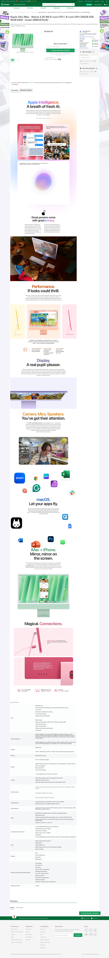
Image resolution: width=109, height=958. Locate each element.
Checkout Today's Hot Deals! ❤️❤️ (9, 1)
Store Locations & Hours (17, 931)
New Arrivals (29, 934)
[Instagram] (91, 936)
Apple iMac (34, 12)
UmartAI (43, 8)
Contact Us (43, 947)
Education (56, 8)
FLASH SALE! (33, 1)
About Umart (14, 929)
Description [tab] (14, 90)
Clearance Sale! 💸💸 (24, 1)
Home (11, 12)
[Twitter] (91, 931)
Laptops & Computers (20, 12)
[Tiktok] (95, 931)
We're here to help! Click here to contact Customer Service (33, 918)
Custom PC (97, 1)
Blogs (102, 1)
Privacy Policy (95, 954)
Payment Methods (44, 939)
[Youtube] (86, 936)
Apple (28, 12)
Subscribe (78, 935)
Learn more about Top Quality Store (87, 36)
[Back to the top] (103, 913)
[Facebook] (86, 931)
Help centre (86, 918)
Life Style (30, 8)
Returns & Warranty (45, 942)
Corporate (70, 8)
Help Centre (43, 937)
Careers (13, 934)
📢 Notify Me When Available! (60, 50)
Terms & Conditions (66, 53)
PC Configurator (89, 1)
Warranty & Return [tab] (26, 90)
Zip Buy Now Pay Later (16, 939)
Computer (16, 8)
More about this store (84, 47)
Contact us (95, 918)
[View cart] (104, 4)
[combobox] (58, 4)
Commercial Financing (16, 942)
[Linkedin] (95, 936)
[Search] (72, 5)
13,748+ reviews (82, 39)
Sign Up (100, 4)
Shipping (42, 945)
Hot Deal (28, 931)
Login (95, 4)
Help (107, 1)
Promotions (80, 1)
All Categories (29, 937)
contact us (30, 82)
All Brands (28, 939)
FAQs (41, 934)
